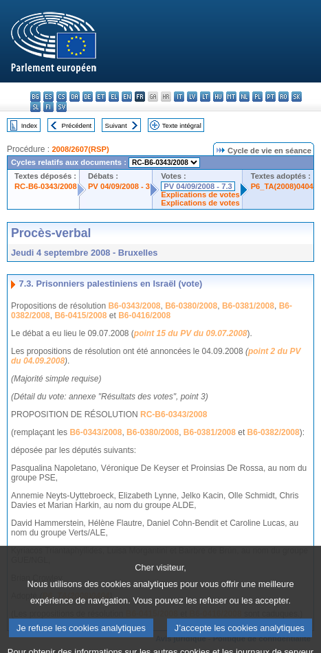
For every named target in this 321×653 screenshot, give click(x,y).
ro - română (283, 96)
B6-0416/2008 (144, 315)
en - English (127, 96)
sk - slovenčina (296, 96)
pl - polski (257, 96)
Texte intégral (181, 125)
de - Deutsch (87, 96)
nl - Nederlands (244, 96)
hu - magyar (218, 96)
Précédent (77, 125)
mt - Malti (231, 96)
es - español (48, 96)
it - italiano (179, 96)
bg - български (35, 96)
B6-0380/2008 (191, 306)
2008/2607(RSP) (80, 149)
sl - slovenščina (35, 107)
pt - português (270, 96)
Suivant (116, 125)
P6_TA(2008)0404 (282, 186)
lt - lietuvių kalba (205, 96)
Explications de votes (200, 194)
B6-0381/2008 (248, 306)
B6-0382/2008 (273, 432)
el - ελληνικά (114, 96)
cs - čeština (61, 96)
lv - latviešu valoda (192, 96)
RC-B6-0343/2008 (45, 186)
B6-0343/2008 (134, 306)
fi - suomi (48, 107)
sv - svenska (61, 107)
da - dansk (74, 96)
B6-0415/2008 (80, 315)
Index (29, 125)
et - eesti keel (101, 96)
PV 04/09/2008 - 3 (119, 186)
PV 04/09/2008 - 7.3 (198, 186)
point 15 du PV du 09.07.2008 (190, 333)
